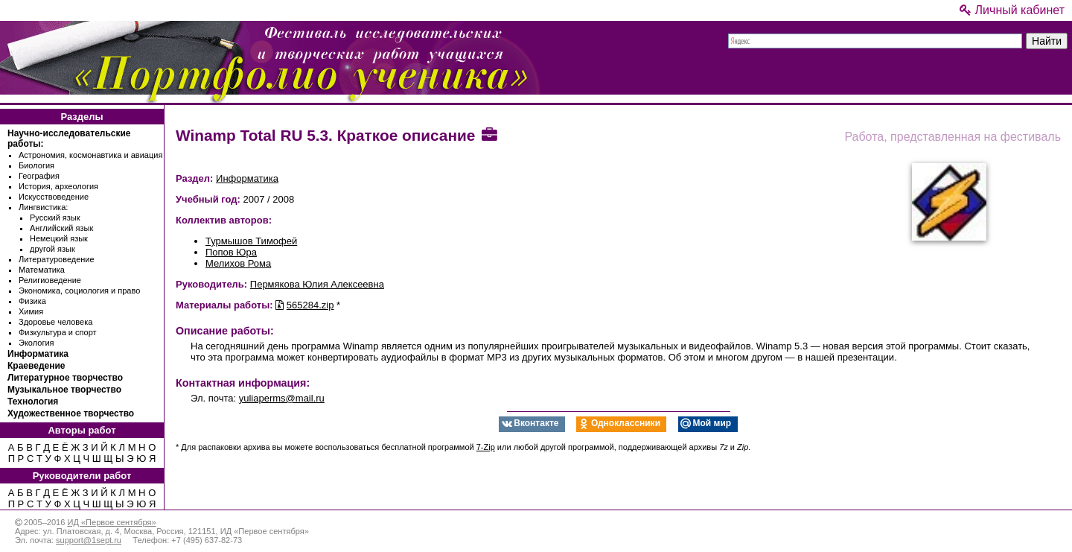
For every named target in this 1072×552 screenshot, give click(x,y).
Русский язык (55, 217)
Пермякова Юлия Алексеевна (317, 284)
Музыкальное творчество (64, 389)
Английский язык (61, 227)
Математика (42, 269)
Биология (36, 165)
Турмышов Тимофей (251, 241)
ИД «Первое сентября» (111, 522)
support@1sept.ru (88, 540)
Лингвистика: (43, 207)
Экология (36, 342)
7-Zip (485, 446)
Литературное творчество (65, 377)
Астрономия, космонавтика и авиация (90, 154)
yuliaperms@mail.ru (282, 398)
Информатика (37, 354)
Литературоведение (57, 259)
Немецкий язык (59, 238)
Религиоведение (50, 280)
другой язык (52, 248)
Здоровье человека (55, 321)
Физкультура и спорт (58, 332)
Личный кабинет (1012, 10)
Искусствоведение (54, 196)
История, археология (58, 186)
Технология (32, 401)
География (39, 175)
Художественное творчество (70, 413)
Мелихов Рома (238, 263)
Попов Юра (231, 252)
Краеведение (36, 366)
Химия (31, 311)
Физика (32, 300)
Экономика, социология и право (79, 290)
